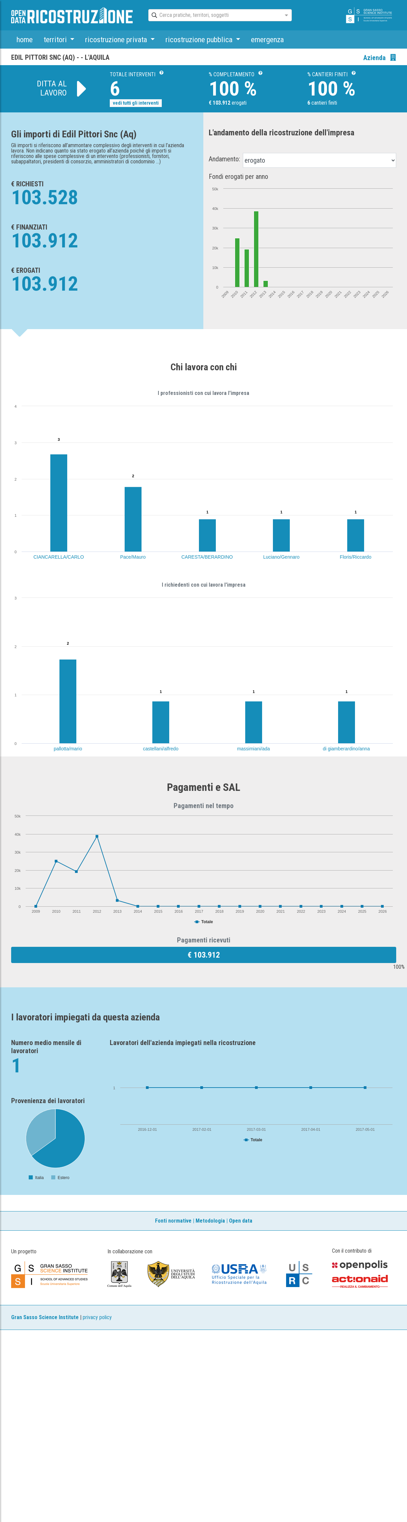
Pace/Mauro (133, 557)
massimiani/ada (253, 748)
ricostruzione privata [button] (117, 39)
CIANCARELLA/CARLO (58, 557)
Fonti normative (173, 1221)
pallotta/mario (68, 748)
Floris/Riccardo (355, 557)
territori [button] (56, 39)
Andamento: (224, 159)
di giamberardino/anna (346, 748)
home (25, 39)
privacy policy (97, 1317)
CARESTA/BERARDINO (207, 557)
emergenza (267, 39)
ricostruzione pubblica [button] (200, 39)
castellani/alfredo (160, 748)
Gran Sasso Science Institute (45, 1317)
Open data (240, 1221)
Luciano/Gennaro (281, 557)
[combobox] (214, 15)
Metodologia (210, 1221)
